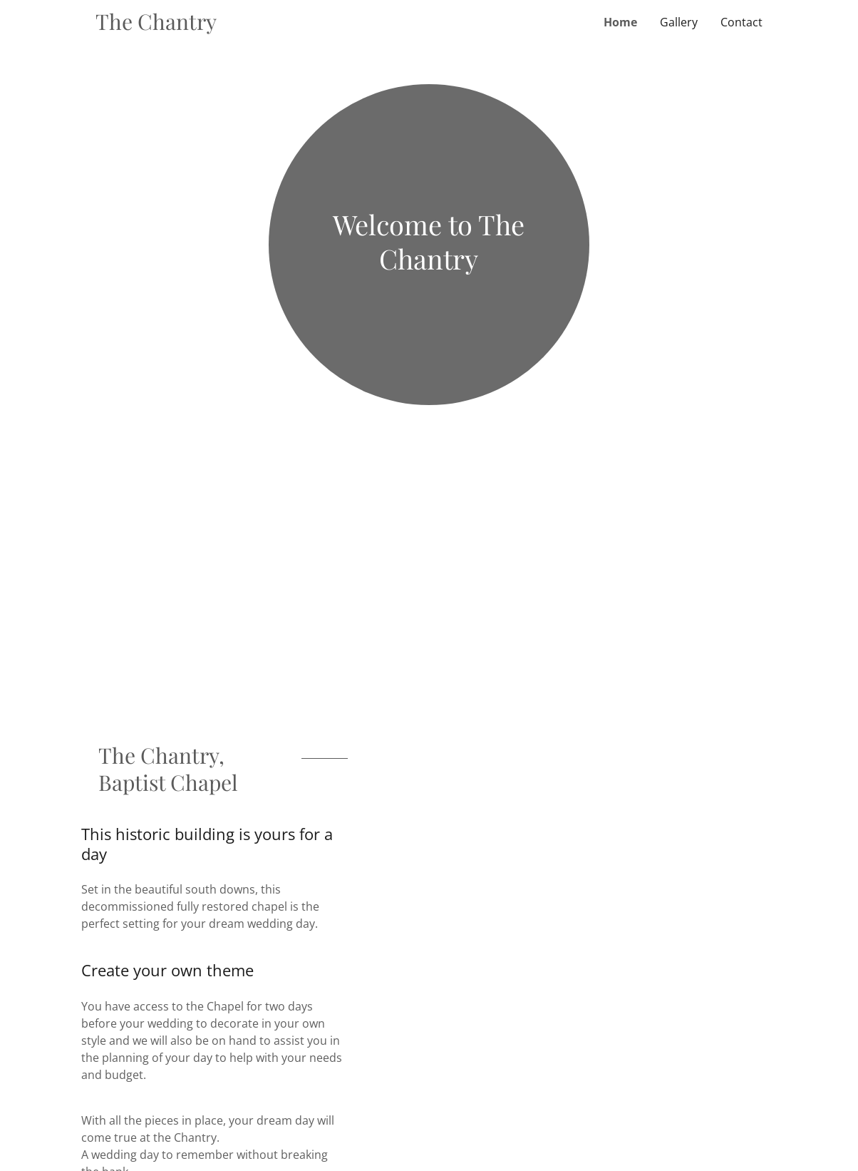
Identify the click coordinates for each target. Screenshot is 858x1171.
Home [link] (620, 22)
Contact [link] (741, 22)
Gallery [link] (679, 22)
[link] (262, 26)
